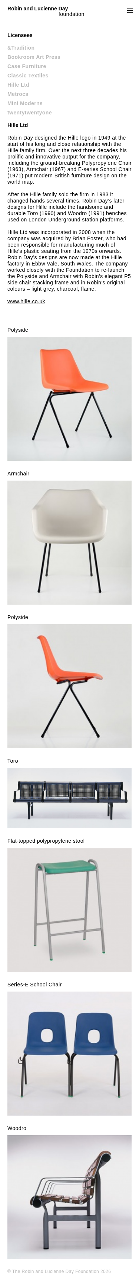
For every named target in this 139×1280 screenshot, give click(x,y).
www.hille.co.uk (26, 301)
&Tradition (20, 48)
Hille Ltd (18, 85)
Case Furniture (26, 66)
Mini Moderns (25, 103)
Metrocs (18, 94)
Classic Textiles (28, 75)
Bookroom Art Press (33, 57)
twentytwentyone (29, 113)
